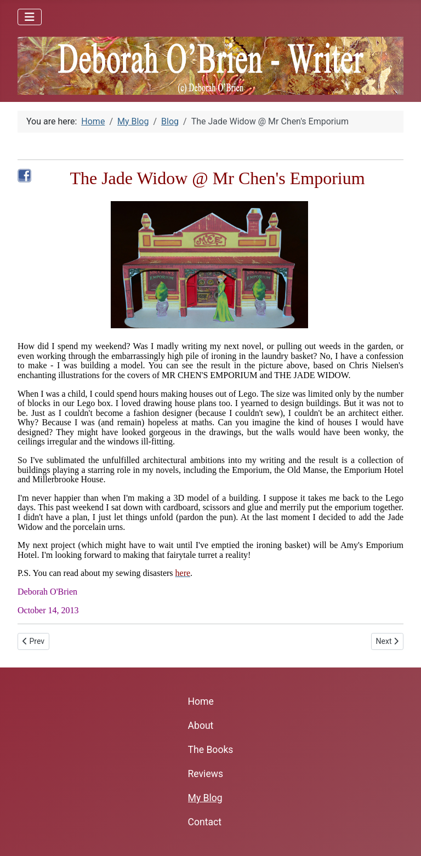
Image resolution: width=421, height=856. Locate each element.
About (201, 725)
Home (201, 701)
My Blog (205, 797)
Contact (205, 822)
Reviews (206, 773)
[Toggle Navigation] (30, 17)
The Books (211, 749)
